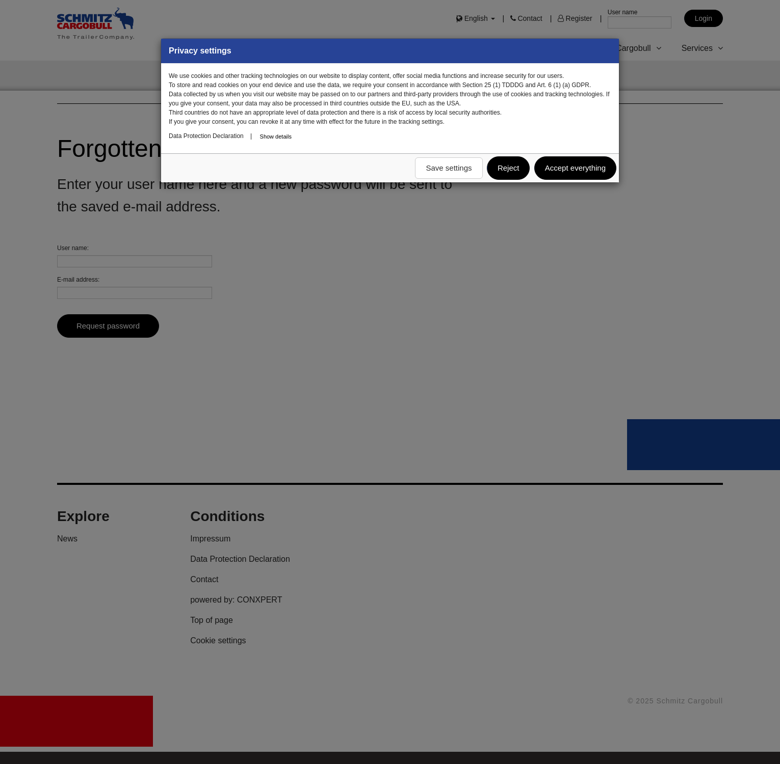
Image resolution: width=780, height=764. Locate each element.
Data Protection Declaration (206, 136)
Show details (276, 136)
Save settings (449, 167)
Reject (508, 167)
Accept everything (575, 167)
